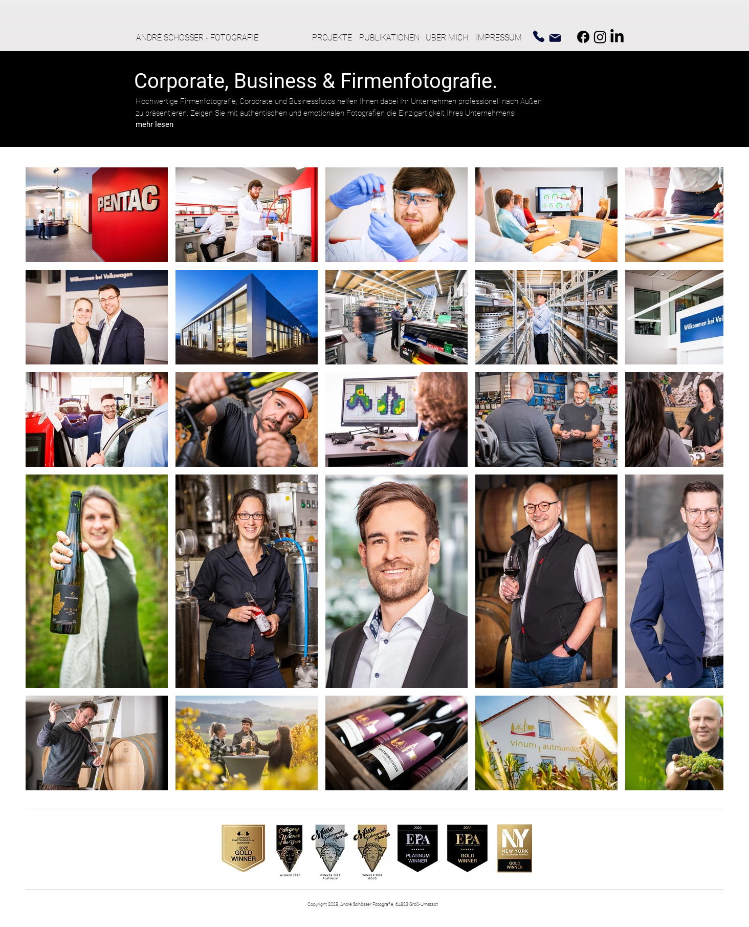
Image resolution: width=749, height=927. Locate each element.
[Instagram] (600, 37)
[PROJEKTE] (332, 38)
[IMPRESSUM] (501, 38)
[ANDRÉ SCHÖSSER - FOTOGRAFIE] (201, 38)
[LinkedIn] (617, 37)
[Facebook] (583, 37)
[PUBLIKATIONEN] (390, 38)
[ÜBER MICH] (449, 38)
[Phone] (538, 36)
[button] (154, 124)
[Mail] (555, 38)
